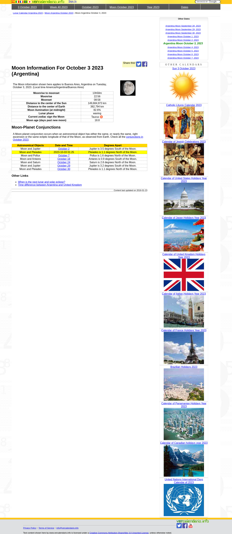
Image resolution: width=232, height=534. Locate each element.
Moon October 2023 (122, 7)
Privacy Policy (29, 528)
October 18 (64, 159)
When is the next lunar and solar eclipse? (41, 182)
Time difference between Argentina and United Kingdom (50, 184)
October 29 (64, 165)
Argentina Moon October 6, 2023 (182, 54)
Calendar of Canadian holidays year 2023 (184, 443)
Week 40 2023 (59, 7)
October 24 (64, 162)
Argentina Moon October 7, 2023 (182, 58)
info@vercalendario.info (67, 528)
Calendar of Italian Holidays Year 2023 (184, 293)
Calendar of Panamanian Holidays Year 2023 (183, 405)
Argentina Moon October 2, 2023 (182, 40)
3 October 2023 (27, 7)
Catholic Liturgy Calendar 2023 (184, 105)
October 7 (63, 155)
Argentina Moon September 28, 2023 (183, 26)
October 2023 (90, 7)
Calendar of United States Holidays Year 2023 (184, 180)
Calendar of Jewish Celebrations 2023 (184, 141)
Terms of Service (46, 528)
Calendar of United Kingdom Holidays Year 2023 (183, 256)
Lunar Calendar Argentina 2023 (28, 13)
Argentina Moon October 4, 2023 (182, 47)
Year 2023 (153, 7)
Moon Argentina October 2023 (59, 13)
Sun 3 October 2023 (183, 68)
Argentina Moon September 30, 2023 (183, 33)
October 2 (63, 148)
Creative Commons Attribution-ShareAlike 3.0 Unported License (119, 533)
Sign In (72, 1)
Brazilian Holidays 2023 (183, 367)
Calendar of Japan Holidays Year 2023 (184, 217)
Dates (184, 7)
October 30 (64, 169)
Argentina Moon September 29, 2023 (183, 29)
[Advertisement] (79, 39)
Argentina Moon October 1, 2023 (182, 36)
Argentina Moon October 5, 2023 (182, 51)
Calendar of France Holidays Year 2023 (183, 330)
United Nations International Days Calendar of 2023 (184, 481)
